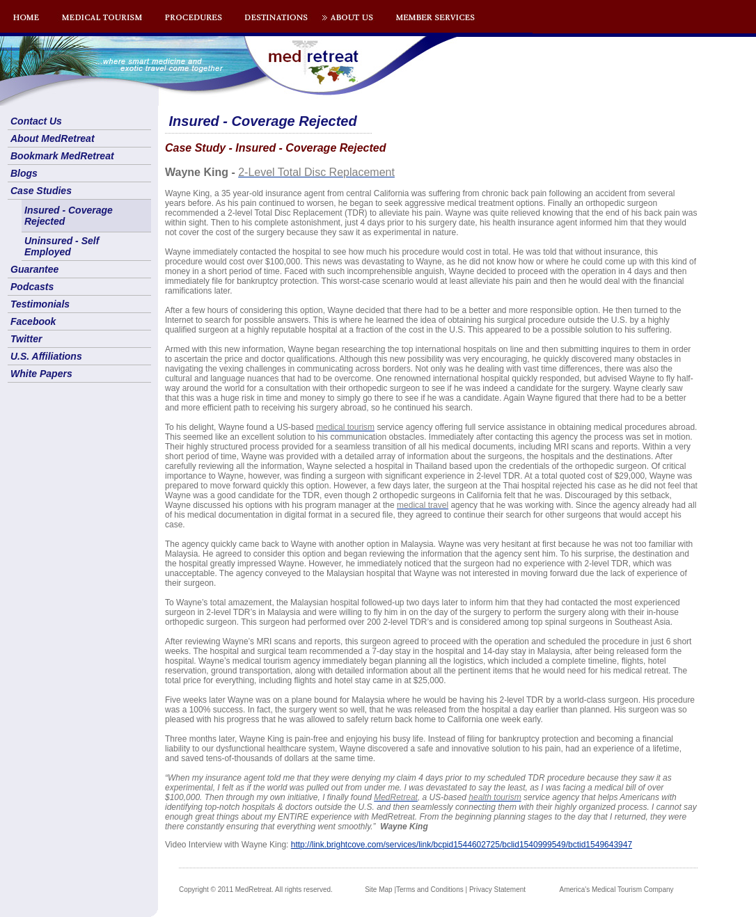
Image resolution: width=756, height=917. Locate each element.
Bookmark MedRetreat (62, 155)
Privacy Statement (497, 889)
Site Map (378, 889)
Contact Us (36, 121)
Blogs (24, 173)
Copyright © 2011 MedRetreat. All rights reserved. (256, 889)
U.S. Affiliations (46, 356)
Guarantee (34, 269)
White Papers (41, 373)
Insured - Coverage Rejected (68, 216)
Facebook (33, 321)
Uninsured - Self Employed (61, 246)
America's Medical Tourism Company (617, 889)
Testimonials (40, 304)
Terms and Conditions (430, 889)
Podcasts (32, 286)
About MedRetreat (52, 138)
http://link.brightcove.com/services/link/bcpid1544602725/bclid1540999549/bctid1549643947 (461, 845)
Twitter (26, 338)
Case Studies (41, 190)
